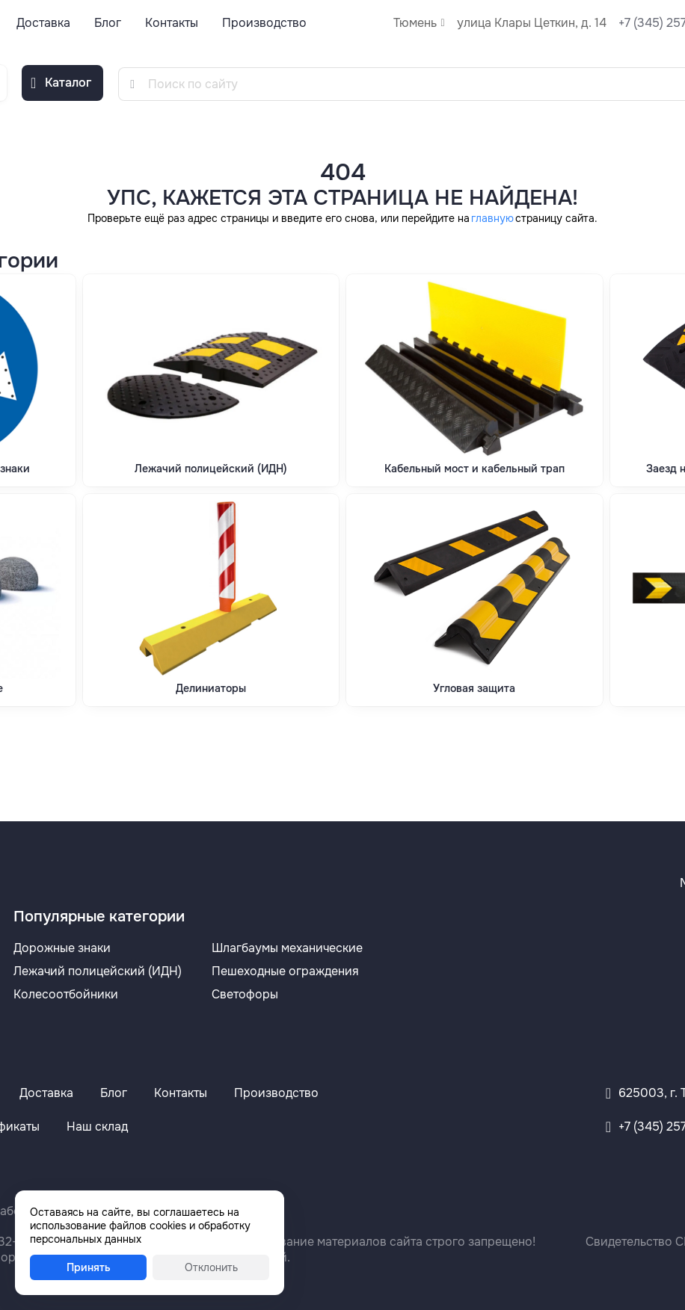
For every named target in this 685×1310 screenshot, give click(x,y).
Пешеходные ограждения (285, 971)
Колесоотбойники (65, 994)
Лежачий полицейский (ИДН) (97, 971)
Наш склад (97, 1126)
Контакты (171, 23)
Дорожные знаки (62, 948)
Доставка (43, 23)
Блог (107, 23)
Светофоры (245, 994)
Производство (264, 23)
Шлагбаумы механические (287, 948)
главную (492, 218)
